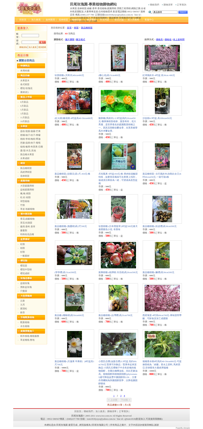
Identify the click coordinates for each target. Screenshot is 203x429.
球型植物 (24, 201)
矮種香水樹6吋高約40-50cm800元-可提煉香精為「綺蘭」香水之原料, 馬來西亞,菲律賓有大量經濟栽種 (162, 364)
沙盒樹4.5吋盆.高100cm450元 (157, 118)
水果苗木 (24, 80)
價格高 (159, 39)
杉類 (22, 252)
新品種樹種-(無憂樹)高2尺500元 (71, 226)
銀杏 (22, 312)
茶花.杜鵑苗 (26, 222)
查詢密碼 (42, 47)
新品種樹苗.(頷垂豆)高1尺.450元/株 (72, 173)
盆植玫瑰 (24, 283)
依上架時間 (178, 39)
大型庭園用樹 (27, 185)
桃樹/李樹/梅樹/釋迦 (30, 139)
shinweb (186, 428)
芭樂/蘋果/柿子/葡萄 (30, 142)
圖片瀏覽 (69, 39)
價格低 (168, 39)
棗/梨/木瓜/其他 (28, 150)
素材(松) (24, 92)
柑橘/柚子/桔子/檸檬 (30, 135)
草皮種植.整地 (27, 340)
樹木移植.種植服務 (29, 336)
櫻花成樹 (24, 273)
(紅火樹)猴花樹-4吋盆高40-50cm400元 (74, 118)
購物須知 (23, 47)
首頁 (69, 27)
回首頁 (77, 411)
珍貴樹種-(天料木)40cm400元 (69, 75)
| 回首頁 (21, 19)
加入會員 (32, 47)
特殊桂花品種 (27, 234)
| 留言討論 (118, 19)
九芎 (22, 304)
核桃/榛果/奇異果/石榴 (31, 146)
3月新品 (24, 113)
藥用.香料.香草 (27, 226)
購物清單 (167, 4)
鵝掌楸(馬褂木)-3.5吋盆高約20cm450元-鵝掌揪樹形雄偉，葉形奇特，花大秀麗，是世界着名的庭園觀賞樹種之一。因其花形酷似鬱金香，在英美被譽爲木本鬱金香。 (118, 124)
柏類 (22, 248)
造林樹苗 (24, 176)
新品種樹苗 (26, 168)
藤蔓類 (23, 230)
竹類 (22, 205)
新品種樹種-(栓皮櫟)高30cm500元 (160, 226)
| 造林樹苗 (62, 19)
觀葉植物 (24, 322)
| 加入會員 (35, 19)
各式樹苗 (24, 84)
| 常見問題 (103, 19)
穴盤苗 (23, 291)
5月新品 (24, 109)
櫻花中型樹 (26, 269)
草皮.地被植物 (27, 209)
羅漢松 (23, 308)
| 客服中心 (148, 19)
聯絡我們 (154, 4)
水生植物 (24, 326)
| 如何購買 (49, 19)
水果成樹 (24, 158)
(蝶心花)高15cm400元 (109, 75)
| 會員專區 (90, 19)
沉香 (22, 300)
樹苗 (76, 27)
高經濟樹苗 (26, 172)
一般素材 (24, 255)
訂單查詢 (181, 4)
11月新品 (24, 117)
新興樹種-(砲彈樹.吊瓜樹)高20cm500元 (118, 272)
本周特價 (24, 70)
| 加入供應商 (132, 19)
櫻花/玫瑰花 (26, 88)
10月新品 (24, 121)
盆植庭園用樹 (27, 189)
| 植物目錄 (75, 19)
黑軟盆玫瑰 (26, 287)
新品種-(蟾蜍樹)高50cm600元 (69, 315)
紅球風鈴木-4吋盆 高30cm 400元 (159, 75)
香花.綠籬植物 (27, 218)
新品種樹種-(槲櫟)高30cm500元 (158, 272)
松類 (22, 244)
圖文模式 (80, 39)
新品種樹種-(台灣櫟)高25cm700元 (116, 315)
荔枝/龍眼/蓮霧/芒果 (30, 131)
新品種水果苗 (27, 154)
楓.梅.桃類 (25, 193)
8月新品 (24, 102)
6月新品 (24, 106)
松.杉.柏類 (25, 197)
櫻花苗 (23, 265)
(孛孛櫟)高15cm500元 (65, 272)
